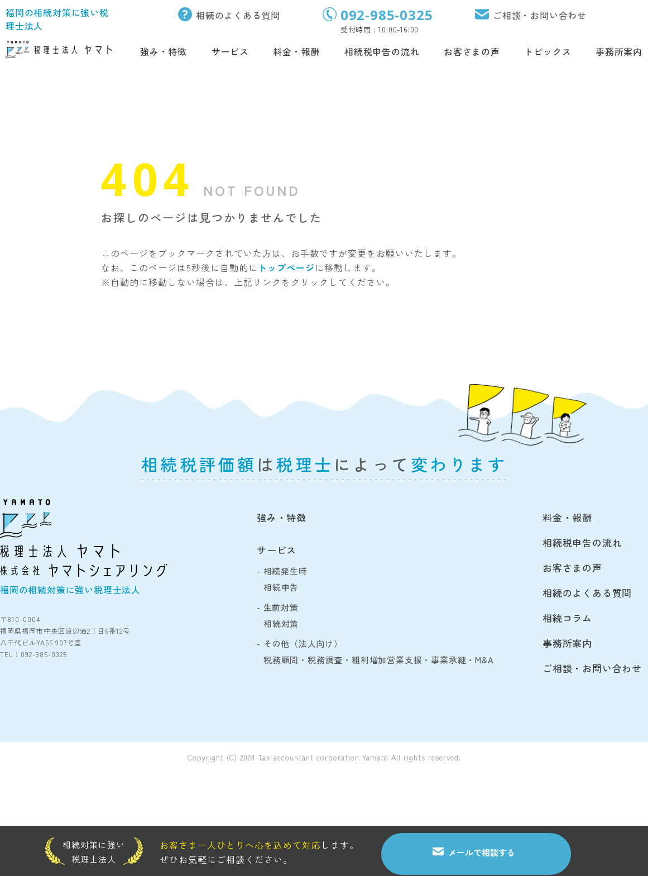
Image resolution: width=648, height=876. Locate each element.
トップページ (286, 267)
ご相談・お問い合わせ (540, 15)
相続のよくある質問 (238, 15)
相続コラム (567, 618)
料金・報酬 (296, 51)
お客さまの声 (472, 51)
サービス (230, 51)
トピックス (547, 51)
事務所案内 (619, 51)
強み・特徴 (163, 51)
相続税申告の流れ (381, 51)
